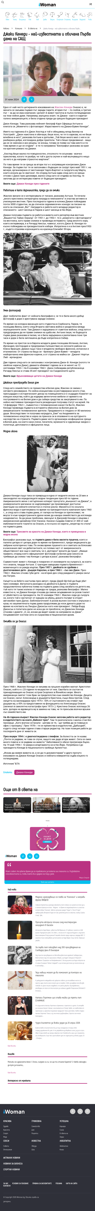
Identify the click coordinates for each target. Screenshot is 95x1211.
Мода (5, 1137)
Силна (62, 1130)
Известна (36, 1140)
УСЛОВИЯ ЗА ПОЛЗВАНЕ (20, 1183)
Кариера (63, 1126)
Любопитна (65, 1140)
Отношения (7, 1149)
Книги (62, 1149)
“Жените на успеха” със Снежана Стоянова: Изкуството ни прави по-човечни (44, 808)
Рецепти (35, 1133)
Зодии (62, 1137)
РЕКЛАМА (59, 1183)
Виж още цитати (47, 882)
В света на (64, 1133)
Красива (7, 1121)
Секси (6, 1140)
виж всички (12, 1046)
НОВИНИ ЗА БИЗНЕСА (12, 1163)
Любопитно (64, 1146)
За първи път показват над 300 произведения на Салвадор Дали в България (57, 949)
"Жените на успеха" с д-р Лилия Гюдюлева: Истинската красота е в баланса (17, 807)
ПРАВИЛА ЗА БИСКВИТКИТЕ (42, 1183)
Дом (33, 1130)
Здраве (5, 1126)
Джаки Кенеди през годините (33, 183)
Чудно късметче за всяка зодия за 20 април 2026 (57, 1022)
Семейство (36, 1126)
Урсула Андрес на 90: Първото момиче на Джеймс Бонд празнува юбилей (75, 807)
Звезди (34, 1146)
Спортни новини (11, 1169)
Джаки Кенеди (24, 772)
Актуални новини (11, 1157)
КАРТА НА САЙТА (71, 1183)
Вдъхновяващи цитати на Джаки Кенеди (39, 376)
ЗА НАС (5, 1183)
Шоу (33, 1149)
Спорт (5, 1133)
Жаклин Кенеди (63, 107)
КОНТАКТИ (6, 1186)
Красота (6, 1130)
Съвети (6, 1146)
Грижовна (36, 1121)
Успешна (64, 1121)
